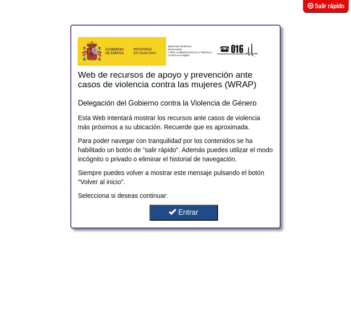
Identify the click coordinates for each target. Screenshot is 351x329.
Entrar (183, 212)
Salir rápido (326, 6)
